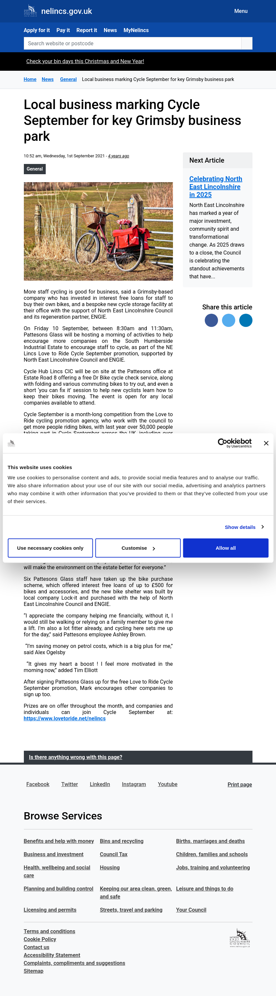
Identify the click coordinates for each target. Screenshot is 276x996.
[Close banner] (266, 443)
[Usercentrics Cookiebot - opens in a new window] (222, 443)
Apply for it (37, 30)
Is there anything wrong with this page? (75, 757)
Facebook (38, 784)
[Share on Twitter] (228, 320)
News (110, 30)
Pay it (63, 30)
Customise (138, 548)
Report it (87, 30)
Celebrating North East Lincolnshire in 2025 (216, 187)
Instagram (134, 784)
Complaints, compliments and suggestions (74, 963)
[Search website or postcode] (133, 43)
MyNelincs (136, 30)
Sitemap (34, 971)
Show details (240, 527)
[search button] (246, 43)
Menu (241, 11)
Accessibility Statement (52, 955)
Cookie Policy (40, 939)
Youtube (168, 784)
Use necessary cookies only (50, 548)
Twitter (69, 784)
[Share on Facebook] (211, 320)
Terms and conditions (50, 931)
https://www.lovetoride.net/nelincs (65, 718)
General (35, 169)
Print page (240, 784)
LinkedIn (100, 784)
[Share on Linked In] (245, 320)
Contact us (36, 947)
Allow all (226, 548)
